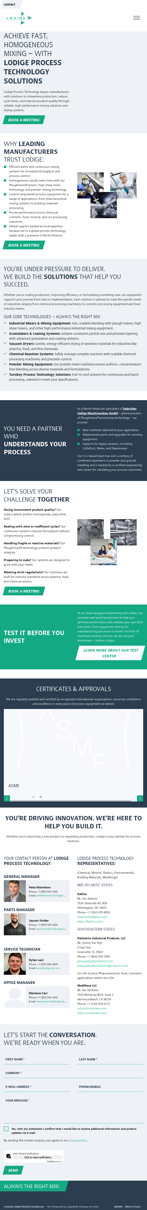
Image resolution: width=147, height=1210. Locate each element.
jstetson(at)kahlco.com (92, 917)
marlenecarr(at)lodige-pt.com (53, 1001)
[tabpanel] (73, 755)
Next (140, 798)
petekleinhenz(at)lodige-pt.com (54, 895)
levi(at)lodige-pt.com (48, 968)
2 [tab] (47, 798)
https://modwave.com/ (92, 1013)
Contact (9, 4)
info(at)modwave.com (91, 1008)
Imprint (118, 1206)
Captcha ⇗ (54, 1161)
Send (13, 1170)
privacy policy (78, 1140)
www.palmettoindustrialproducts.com (102, 966)
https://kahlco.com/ (90, 921)
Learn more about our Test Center (111, 652)
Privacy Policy (133, 1206)
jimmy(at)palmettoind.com (95, 961)
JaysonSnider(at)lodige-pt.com (53, 928)
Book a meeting (24, 119)
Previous (7, 798)
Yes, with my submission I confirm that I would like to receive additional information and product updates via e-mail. (73, 1130)
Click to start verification (37, 1157)
